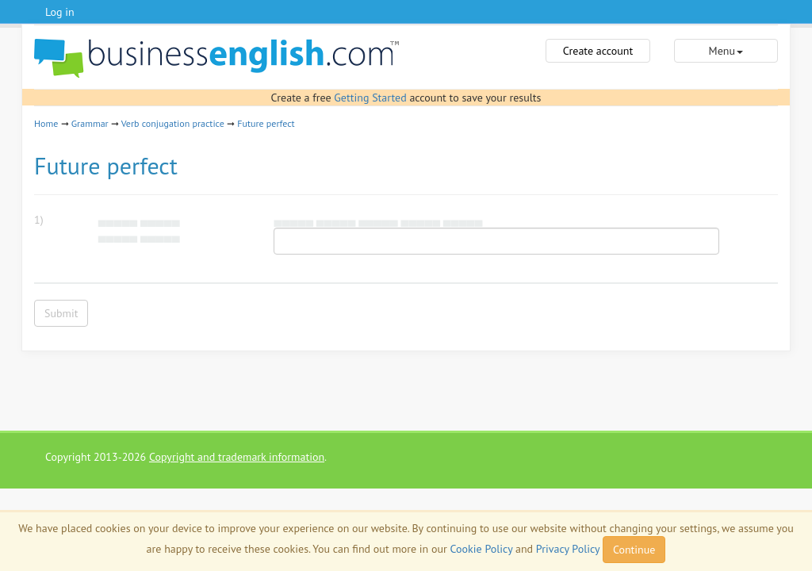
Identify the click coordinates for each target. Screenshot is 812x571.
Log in (60, 12)
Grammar (90, 123)
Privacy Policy (567, 549)
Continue (634, 549)
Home (46, 123)
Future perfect (265, 123)
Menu (726, 51)
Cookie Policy (481, 549)
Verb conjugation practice (172, 123)
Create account (598, 51)
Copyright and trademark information (236, 457)
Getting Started (370, 97)
